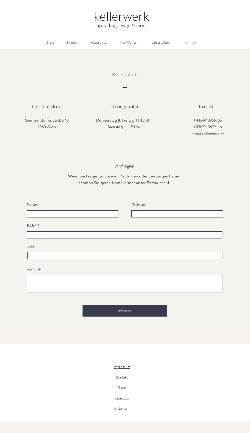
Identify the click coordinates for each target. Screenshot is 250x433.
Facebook (122, 398)
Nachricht (34, 269)
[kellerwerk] (121, 16)
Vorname (33, 204)
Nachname (139, 204)
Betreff (32, 246)
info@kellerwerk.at (207, 133)
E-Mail (32, 225)
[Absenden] (125, 311)
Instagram (121, 408)
